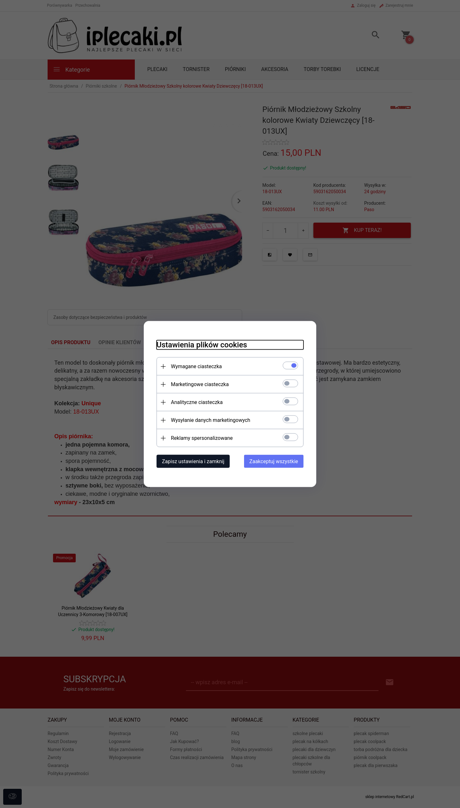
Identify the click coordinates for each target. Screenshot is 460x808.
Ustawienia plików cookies (202, 344)
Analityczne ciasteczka (197, 402)
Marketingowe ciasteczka (200, 384)
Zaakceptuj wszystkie (273, 461)
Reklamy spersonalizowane (202, 438)
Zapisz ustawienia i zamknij (193, 461)
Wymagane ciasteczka (196, 366)
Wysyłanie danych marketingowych (210, 420)
